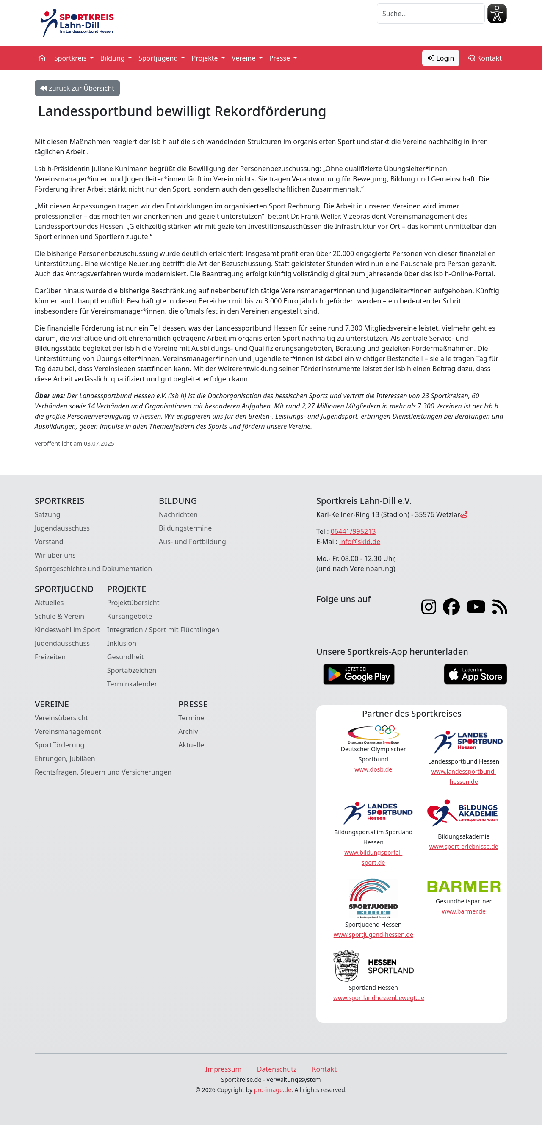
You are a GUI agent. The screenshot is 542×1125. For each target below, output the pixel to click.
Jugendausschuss (62, 528)
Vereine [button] (244, 58)
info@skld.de (359, 541)
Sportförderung (59, 745)
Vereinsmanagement (68, 731)
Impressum (223, 1069)
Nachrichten (178, 514)
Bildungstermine (185, 528)
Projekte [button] (205, 58)
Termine (191, 717)
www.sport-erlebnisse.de (463, 846)
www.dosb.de (373, 769)
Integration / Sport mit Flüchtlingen (163, 629)
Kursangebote (129, 616)
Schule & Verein (59, 616)
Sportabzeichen (132, 670)
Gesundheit (125, 656)
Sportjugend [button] (159, 58)
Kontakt (485, 58)
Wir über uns (55, 555)
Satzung (48, 514)
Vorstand (49, 541)
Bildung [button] (113, 58)
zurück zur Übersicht (77, 88)
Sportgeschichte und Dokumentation (93, 568)
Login (441, 58)
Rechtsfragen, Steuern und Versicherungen (103, 772)
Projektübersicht (133, 602)
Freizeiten (50, 656)
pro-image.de (272, 1090)
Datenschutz (277, 1069)
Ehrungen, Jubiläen (65, 758)
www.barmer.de (464, 911)
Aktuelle (191, 745)
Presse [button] (280, 58)
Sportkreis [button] (71, 58)
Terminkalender (132, 684)
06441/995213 (353, 531)
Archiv (188, 731)
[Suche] (431, 13)
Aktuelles (49, 602)
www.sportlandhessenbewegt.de (378, 998)
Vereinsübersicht (61, 717)
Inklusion (121, 643)
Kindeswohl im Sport (67, 629)
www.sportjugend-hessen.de (373, 935)
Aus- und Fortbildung (192, 541)
